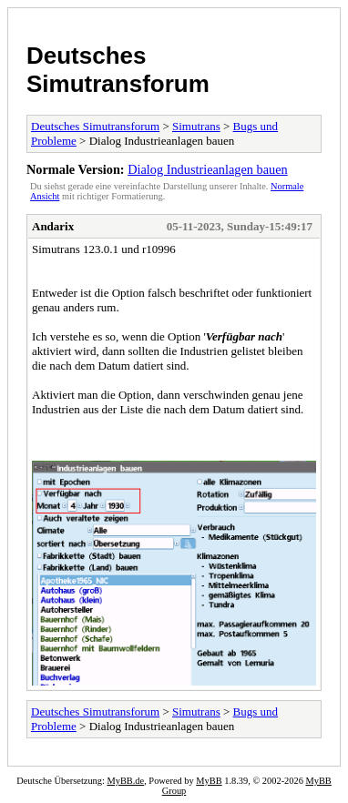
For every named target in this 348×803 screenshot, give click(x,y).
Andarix (53, 226)
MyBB (208, 781)
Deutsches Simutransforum (118, 69)
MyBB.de (125, 781)
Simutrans (196, 126)
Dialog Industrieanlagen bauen (207, 169)
